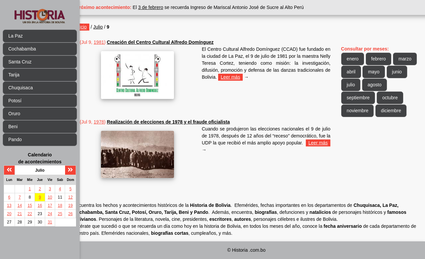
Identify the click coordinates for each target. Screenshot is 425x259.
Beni (13, 126)
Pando (15, 139)
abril (380, 71)
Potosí (15, 100)
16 (40, 205)
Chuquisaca (20, 87)
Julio (112, 27)
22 (30, 214)
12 (70, 197)
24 (50, 214)
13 (9, 205)
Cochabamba (22, 48)
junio (355, 84)
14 (20, 205)
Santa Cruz (20, 61)
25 (60, 214)
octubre (393, 97)
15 (30, 205)
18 (60, 205)
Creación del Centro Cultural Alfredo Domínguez (174, 42)
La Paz (15, 36)
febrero (382, 58)
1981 (113, 42)
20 (9, 214)
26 (70, 214)
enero (356, 58)
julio (377, 84)
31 (50, 222)
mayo (402, 71)
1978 (113, 122)
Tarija (13, 74)
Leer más (273, 77)
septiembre (361, 97)
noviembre (361, 110)
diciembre (394, 110)
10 (50, 197)
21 (20, 214)
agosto (400, 84)
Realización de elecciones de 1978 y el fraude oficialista (182, 122)
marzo (356, 71)
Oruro (14, 113)
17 (50, 205)
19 (70, 205)
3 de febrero (165, 7)
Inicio (95, 27)
